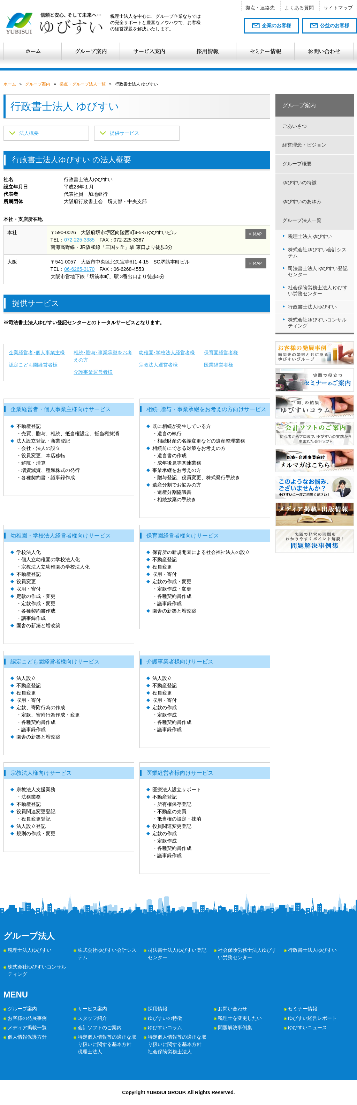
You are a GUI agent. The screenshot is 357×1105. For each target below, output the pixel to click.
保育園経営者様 (221, 352)
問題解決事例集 (235, 1027)
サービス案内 (92, 1008)
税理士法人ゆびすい (310, 236)
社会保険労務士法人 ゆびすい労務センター (318, 290)
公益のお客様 (334, 25)
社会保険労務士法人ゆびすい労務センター (247, 953)
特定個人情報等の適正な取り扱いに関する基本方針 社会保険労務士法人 (177, 1044)
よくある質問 (299, 7)
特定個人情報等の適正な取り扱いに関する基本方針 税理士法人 (107, 1044)
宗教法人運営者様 (158, 365)
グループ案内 (37, 84)
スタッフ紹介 (92, 1018)
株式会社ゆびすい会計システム (317, 252)
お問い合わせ (232, 1008)
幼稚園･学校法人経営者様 (167, 352)
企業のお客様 (276, 25)
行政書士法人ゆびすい (312, 307)
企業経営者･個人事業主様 (37, 352)
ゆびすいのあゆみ (301, 201)
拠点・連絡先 (260, 7)
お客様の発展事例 (27, 1018)
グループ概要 (297, 163)
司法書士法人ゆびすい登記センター (177, 953)
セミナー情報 (302, 1008)
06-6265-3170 (79, 269)
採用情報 (157, 1008)
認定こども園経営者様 (33, 365)
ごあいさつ (294, 126)
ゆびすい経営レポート (312, 1018)
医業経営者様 (218, 365)
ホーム (9, 84)
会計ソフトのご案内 (100, 1027)
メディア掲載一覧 (27, 1027)
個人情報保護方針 (27, 1037)
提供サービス (124, 133)
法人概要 (29, 133)
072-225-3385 (79, 240)
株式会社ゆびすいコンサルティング (317, 322)
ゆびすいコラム (165, 1027)
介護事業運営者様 (93, 372)
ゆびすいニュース (307, 1027)
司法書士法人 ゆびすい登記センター (318, 271)
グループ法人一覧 (301, 220)
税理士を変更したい (240, 1018)
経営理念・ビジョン (304, 145)
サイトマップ (338, 7)
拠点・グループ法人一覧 (83, 84)
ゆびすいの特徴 (299, 182)
